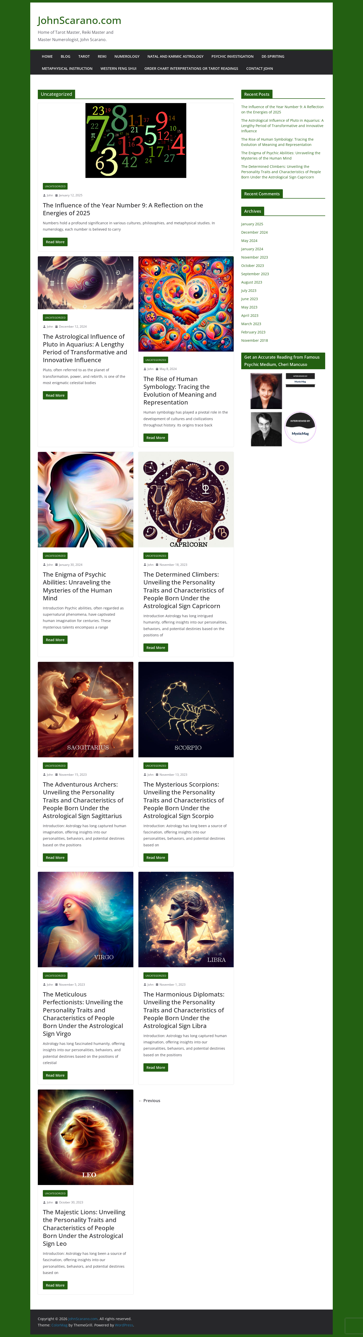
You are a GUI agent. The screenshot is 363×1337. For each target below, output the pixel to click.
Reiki (102, 56)
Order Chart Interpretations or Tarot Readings (191, 68)
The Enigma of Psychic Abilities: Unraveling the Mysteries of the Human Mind (77, 586)
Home (47, 56)
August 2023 (251, 282)
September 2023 (255, 273)
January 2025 (252, 224)
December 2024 (254, 232)
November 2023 (254, 257)
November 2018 (254, 340)
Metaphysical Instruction (67, 68)
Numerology (126, 56)
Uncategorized (55, 186)
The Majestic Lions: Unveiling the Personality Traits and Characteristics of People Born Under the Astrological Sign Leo (84, 1228)
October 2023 (252, 265)
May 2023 (249, 307)
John (50, 195)
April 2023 (249, 315)
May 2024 (249, 240)
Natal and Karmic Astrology (175, 56)
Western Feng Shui (118, 68)
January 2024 (252, 248)
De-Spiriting (273, 56)
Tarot (84, 56)
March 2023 (251, 323)
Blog (65, 56)
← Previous (149, 1100)
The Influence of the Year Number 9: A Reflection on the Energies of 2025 (123, 209)
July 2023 (248, 290)
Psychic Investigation (232, 56)
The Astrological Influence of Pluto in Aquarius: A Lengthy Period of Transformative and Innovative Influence (85, 348)
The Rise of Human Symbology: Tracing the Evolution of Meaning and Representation (180, 391)
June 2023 (249, 298)
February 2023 (253, 332)
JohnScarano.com (80, 20)
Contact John (259, 68)
